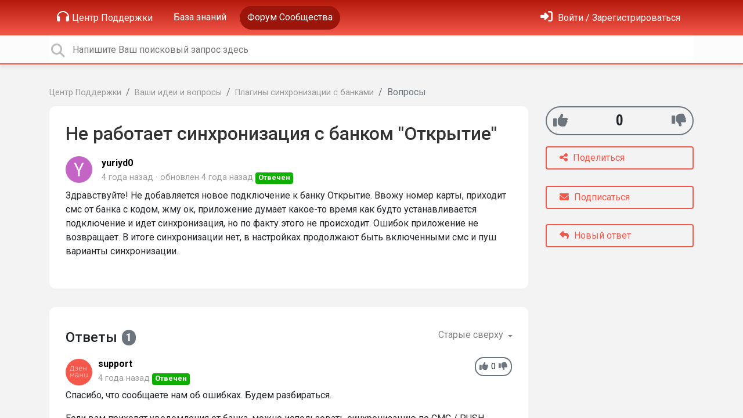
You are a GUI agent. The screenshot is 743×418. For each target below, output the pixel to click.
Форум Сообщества (290, 17)
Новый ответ (595, 235)
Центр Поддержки (105, 16)
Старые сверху (472, 334)
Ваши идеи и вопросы (178, 93)
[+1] (560, 120)
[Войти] (610, 18)
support (115, 363)
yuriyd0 (117, 162)
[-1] (679, 120)
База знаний (200, 17)
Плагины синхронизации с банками (304, 93)
